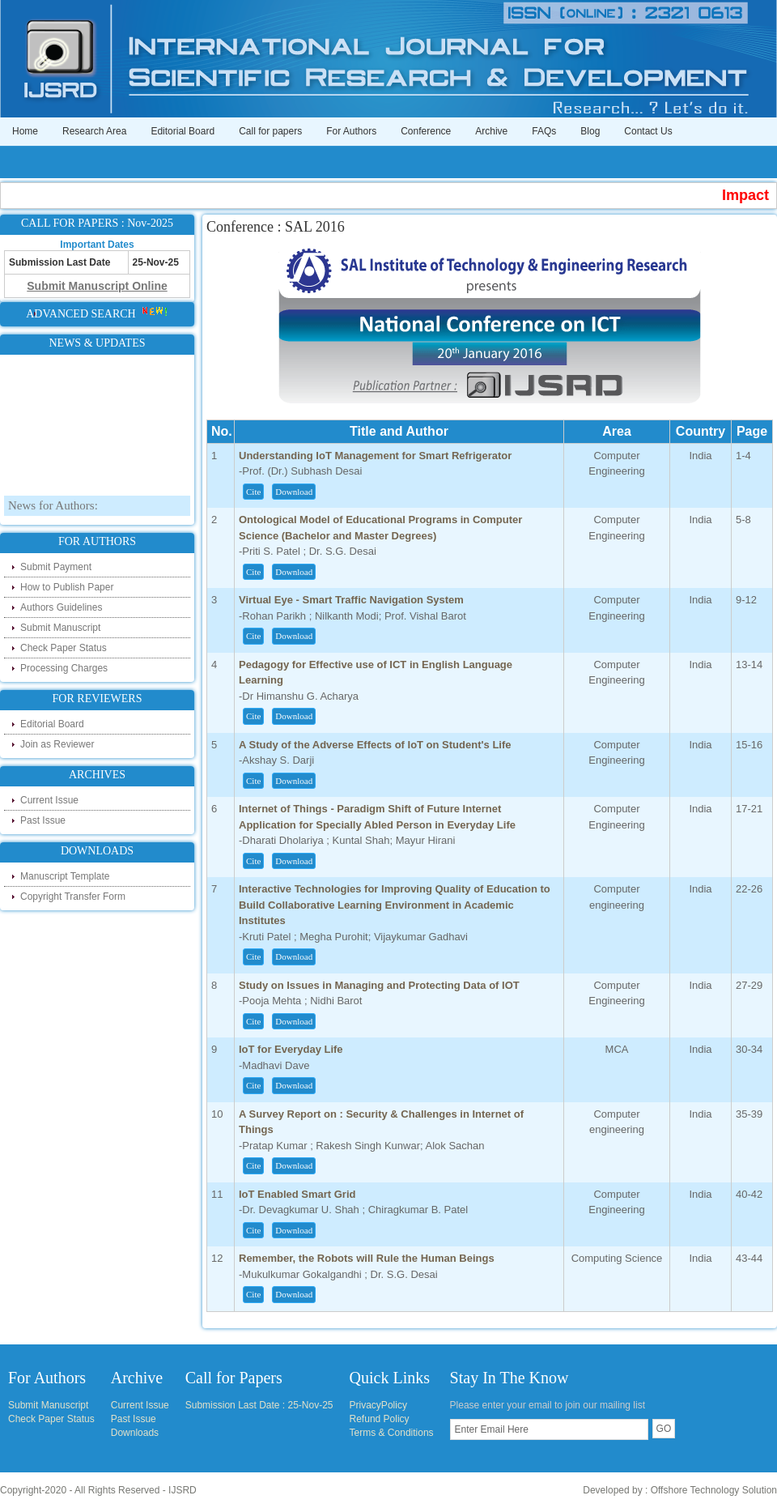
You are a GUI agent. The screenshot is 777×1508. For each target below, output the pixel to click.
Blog (590, 131)
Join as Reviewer (57, 744)
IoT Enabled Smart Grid (297, 1194)
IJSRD (182, 1490)
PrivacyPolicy (378, 1405)
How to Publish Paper (66, 587)
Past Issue (43, 820)
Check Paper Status (63, 648)
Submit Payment (55, 567)
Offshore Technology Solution (714, 1490)
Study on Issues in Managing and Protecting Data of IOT (379, 985)
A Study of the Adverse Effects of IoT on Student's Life (375, 745)
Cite (253, 491)
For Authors (351, 131)
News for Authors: (53, 508)
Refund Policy (380, 1419)
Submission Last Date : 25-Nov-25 (259, 1405)
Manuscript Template (65, 876)
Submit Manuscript (60, 627)
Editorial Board (182, 131)
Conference (426, 131)
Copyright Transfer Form (72, 896)
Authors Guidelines (61, 607)
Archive (491, 131)
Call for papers (270, 131)
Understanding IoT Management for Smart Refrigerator (375, 455)
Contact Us (648, 131)
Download (293, 491)
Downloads (135, 1432)
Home (25, 131)
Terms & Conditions (392, 1432)
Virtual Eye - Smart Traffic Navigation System (351, 600)
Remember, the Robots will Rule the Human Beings (367, 1258)
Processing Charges (64, 668)
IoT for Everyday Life (291, 1049)
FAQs (544, 131)
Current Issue (49, 800)
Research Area (94, 131)
